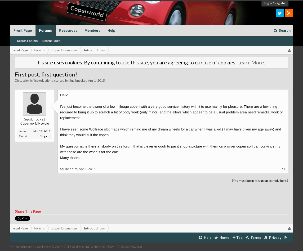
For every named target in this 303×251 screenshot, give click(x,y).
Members (92, 30)
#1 (283, 169)
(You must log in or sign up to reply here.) (260, 181)
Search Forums (27, 41)
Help (111, 30)
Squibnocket (78, 80)
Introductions (43, 80)
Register (280, 3)
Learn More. (251, 62)
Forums (45, 30)
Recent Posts (51, 41)
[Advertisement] (151, 196)
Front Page (22, 30)
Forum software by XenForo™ (50, 247)
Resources (68, 30)
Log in (268, 3)
